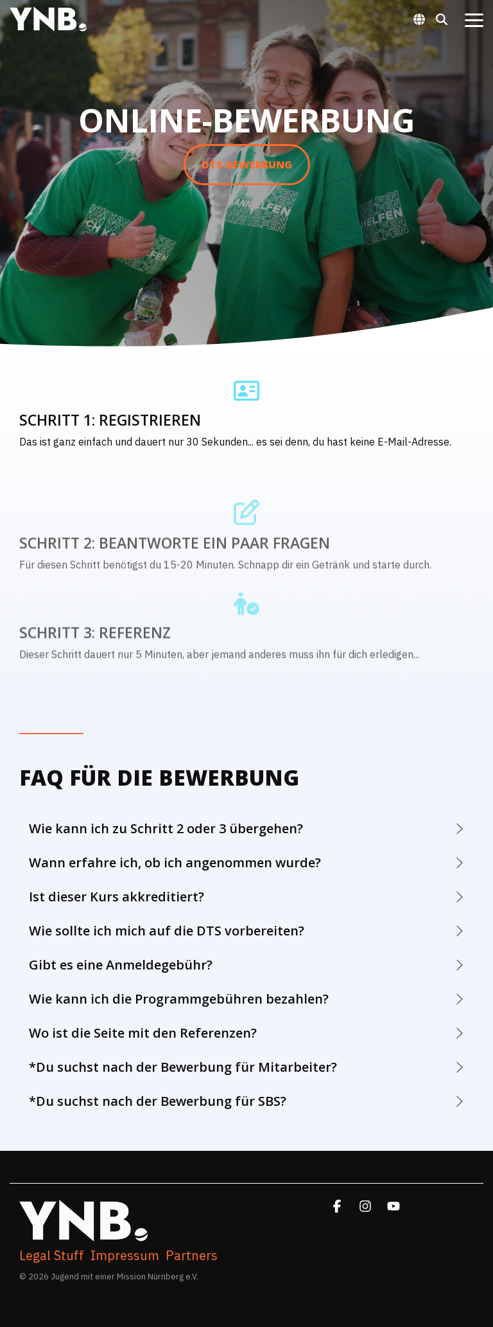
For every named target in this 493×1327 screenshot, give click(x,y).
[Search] (441, 19)
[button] (474, 19)
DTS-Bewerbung (247, 165)
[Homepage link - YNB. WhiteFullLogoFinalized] (83, 1234)
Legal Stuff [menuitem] (51, 1255)
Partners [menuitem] (192, 1255)
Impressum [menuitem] (125, 1255)
